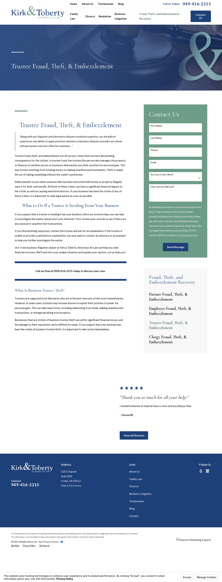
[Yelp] (201, 471)
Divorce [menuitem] (90, 16)
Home (73, 3)
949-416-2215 (197, 4)
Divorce (134, 486)
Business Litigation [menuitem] (121, 16)
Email (153, 162)
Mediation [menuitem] (105, 16)
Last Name (156, 138)
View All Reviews (137, 435)
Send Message (175, 247)
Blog (121, 3)
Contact (134, 515)
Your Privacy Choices (51, 542)
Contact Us (201, 16)
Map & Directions (71, 485)
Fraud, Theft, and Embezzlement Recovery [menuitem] (159, 16)
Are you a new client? (162, 174)
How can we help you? (162, 186)
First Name (156, 125)
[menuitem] (175, 297)
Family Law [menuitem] (74, 16)
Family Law (135, 479)
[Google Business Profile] (207, 471)
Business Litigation (140, 493)
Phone (154, 150)
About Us (87, 3)
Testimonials (105, 3)
